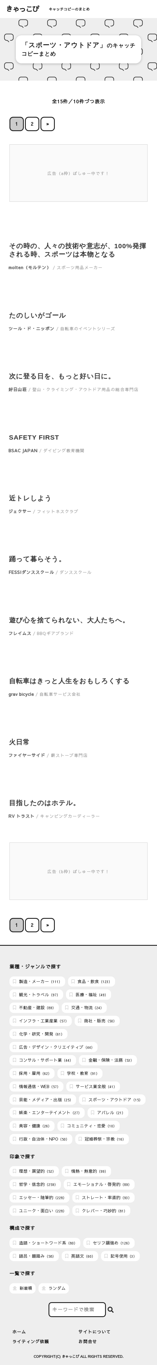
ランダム (54, 1288)
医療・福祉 (88, 994)
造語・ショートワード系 (45, 1243)
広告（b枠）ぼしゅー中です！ (78, 871)
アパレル (108, 1112)
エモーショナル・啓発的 (99, 1184)
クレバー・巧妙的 (101, 1210)
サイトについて (94, 1332)
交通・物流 (84, 1007)
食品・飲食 (91, 981)
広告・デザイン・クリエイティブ (53, 1047)
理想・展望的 (34, 1171)
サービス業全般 (93, 1086)
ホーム (19, 1332)
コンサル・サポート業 (43, 1060)
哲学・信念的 (35, 1184)
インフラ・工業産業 (41, 1021)
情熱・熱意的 (86, 1171)
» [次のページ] (47, 124)
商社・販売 (97, 1021)
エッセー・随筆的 (39, 1197)
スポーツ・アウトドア (112, 1099)
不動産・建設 (34, 1007)
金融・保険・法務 (108, 1060)
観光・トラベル (36, 994)
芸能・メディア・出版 (43, 1099)
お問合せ (87, 1341)
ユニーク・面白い (39, 1210)
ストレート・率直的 (103, 1197)
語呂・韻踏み (34, 1256)
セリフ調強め (109, 1243)
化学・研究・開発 (38, 1034)
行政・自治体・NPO (41, 1139)
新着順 (22, 1288)
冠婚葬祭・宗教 (102, 1139)
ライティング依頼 (30, 1341)
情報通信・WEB (36, 1086)
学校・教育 (80, 1073)
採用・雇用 (32, 1073)
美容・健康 (32, 1126)
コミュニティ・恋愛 (89, 1126)
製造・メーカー (37, 981)
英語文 (80, 1256)
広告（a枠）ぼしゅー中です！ (78, 173)
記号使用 (120, 1256)
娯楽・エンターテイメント (47, 1112)
